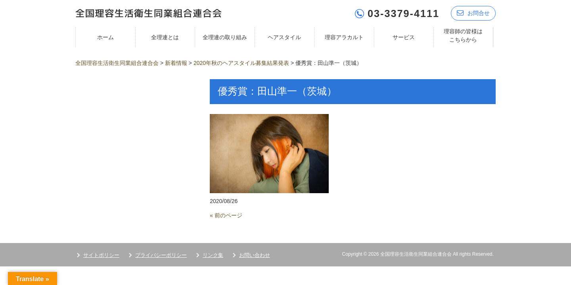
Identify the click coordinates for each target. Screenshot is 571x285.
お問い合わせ (254, 255)
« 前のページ (226, 215)
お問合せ (473, 13)
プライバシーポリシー (161, 255)
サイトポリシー (101, 255)
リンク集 (213, 255)
